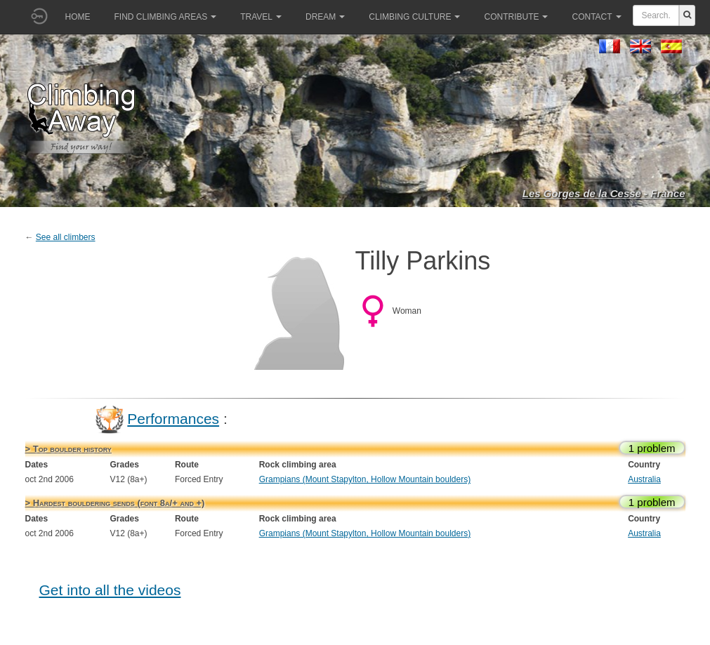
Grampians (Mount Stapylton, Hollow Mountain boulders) (365, 479)
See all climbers (66, 237)
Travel (261, 17)
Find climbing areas (165, 17)
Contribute (516, 17)
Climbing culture (414, 17)
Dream (325, 17)
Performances (173, 419)
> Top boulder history (68, 449)
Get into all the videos (110, 590)
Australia (644, 479)
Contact (596, 17)
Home (78, 17)
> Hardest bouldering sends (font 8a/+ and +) (115, 503)
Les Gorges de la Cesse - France (603, 193)
